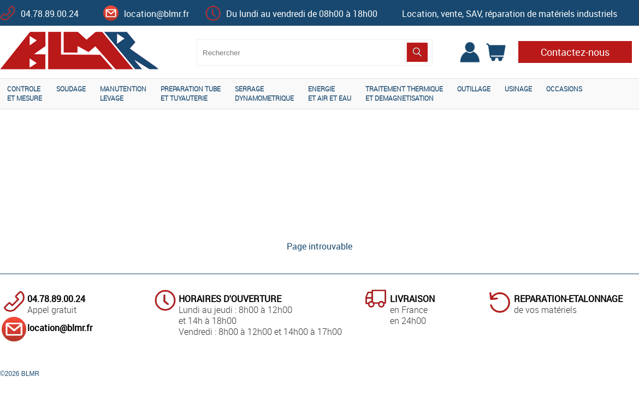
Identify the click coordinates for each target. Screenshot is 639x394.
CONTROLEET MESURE (24, 93)
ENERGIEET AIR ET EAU (329, 93)
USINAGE (518, 88)
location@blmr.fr (156, 14)
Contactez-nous (575, 52)
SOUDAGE (71, 88)
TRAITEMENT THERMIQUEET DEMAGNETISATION (404, 93)
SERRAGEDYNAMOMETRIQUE (264, 93)
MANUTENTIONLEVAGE (123, 93)
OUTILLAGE (473, 88)
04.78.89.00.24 (50, 14)
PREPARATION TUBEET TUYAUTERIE (191, 93)
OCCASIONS (564, 88)
